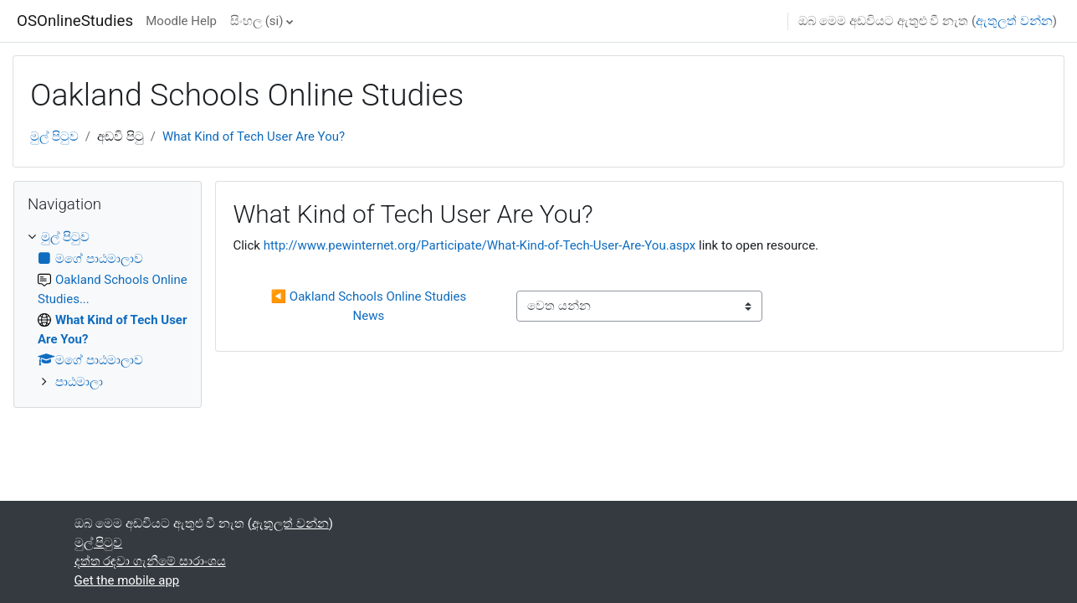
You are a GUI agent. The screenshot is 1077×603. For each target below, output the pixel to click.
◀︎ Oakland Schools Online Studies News (369, 306)
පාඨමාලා (79, 381)
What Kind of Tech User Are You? (253, 136)
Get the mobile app (127, 580)
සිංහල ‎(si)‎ (256, 20)
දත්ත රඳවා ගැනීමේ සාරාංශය (150, 561)
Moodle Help (181, 20)
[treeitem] (107, 309)
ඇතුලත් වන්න (1014, 20)
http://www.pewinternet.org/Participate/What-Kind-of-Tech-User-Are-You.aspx (480, 245)
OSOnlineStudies (75, 21)
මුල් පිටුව (54, 136)
